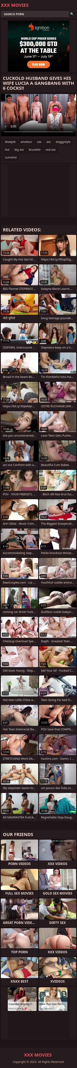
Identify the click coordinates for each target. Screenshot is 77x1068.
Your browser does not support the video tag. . (38, 115)
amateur (26, 142)
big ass (19, 149)
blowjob (10, 142)
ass (48, 142)
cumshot (11, 157)
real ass (51, 149)
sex (39, 142)
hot (7, 149)
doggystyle (63, 142)
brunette (35, 149)
